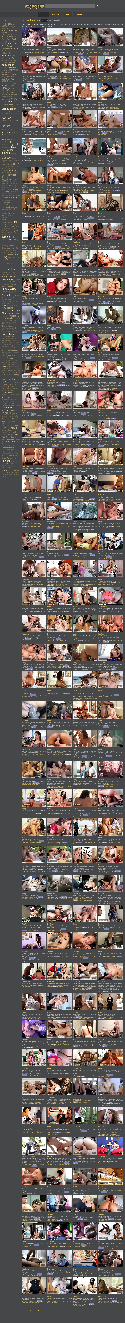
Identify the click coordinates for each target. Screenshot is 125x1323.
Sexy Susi (11, 446)
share (57, 80)
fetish (15, 189)
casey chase (62, 301)
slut (8, 248)
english (38, 959)
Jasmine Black (13, 352)
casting (14, 158)
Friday (13, 346)
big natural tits (6, 147)
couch (118, 582)
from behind (62, 134)
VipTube (4, 111)
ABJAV (4, 28)
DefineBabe (6, 39)
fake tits (16, 185)
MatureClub (6, 72)
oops (69, 813)
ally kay (104, 358)
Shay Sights (10, 450)
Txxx (11, 104)
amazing (27, 813)
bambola (36, 1192)
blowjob (6, 152)
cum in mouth (6, 168)
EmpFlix (4, 44)
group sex (11, 195)
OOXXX (5, 81)
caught (83, 24)
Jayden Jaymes (11, 356)
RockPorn (5, 92)
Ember (11, 342)
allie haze (79, 133)
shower (100, 757)
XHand (11, 113)
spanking (9, 250)
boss (23, 108)
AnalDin (5, 32)
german (15, 193)
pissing (9, 234)
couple (9, 164)
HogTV (11, 58)
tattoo (10, 255)
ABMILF (10, 28)
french (12, 191)
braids (49, 557)
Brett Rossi (5, 316)
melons (10, 222)
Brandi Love (13, 313)
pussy (10, 239)
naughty (4, 228)
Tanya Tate (14, 461)
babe (4, 139)
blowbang (81, 531)
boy (23, 26)
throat (10, 257)
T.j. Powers (9, 459)
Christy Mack (6, 331)
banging (90, 162)
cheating (4, 160)
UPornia (10, 106)
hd (3, 200)
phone (106, 1135)
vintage (4, 262)
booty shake (10, 155)
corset (23, 1302)
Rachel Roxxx (12, 421)
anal (4, 134)
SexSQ (14, 95)
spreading (108, 1076)
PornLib (11, 88)
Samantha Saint (7, 434)
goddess (49, 54)
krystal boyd (105, 584)
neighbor (49, 275)
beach (33, 356)
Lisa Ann (11, 386)
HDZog (4, 58)
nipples (10, 228)
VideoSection (9, 108)
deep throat (10, 175)
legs (15, 211)
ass (13, 135)
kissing (16, 209)
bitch (63, 414)
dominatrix (79, 359)
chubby (10, 160)
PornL (4, 88)
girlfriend (5, 195)
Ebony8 (11, 41)
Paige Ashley (13, 417)
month (52, 20)
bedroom (91, 698)
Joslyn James (11, 364)
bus (78, 24)
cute (3, 175)
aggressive (54, 786)
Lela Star (9, 382)
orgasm (15, 231)
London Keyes (7, 388)
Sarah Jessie (11, 437)
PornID (12, 85)
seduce (92, 842)
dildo (7, 177)
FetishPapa (7, 46)
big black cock (55, 52)
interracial (6, 207)
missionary (6, 224)
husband (11, 205)
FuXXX (14, 48)
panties (13, 232)
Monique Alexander (8, 405)
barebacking (29, 1132)
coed (110, 991)
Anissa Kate (8, 295)
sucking (4, 255)
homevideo (6, 203)
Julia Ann (6, 366)
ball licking (83, 956)
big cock (14, 144)
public (4, 240)
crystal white (57, 165)
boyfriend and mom (37, 26)
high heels (8, 201)
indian (17, 205)
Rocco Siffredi (6, 430)
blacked (100, 24)
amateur (6, 132)
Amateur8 (13, 30)
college (4, 162)
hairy (18, 195)
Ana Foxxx (11, 286)
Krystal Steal (6, 379)
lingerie (4, 215)
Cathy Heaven (13, 324)
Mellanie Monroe (7, 399)
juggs (6, 209)
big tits (14, 147)
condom (117, 526)
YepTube (14, 121)
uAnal (16, 104)
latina (11, 211)
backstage (85, 813)
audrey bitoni (80, 555)
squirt (14, 250)
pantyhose (43, 639)
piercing (4, 234)
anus (106, 162)
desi (44, 727)
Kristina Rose (10, 377)
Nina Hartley (13, 415)
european (5, 183)
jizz (3, 209)
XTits (9, 115)
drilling (31, 499)
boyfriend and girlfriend (47, 24)
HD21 (10, 53)
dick (3, 177)
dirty (38, 898)
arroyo (104, 107)
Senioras (13, 92)
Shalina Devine (8, 448)
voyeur (118, 1135)
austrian (31, 1017)
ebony (12, 181)
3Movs (11, 24)
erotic (30, 1220)
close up (16, 160)
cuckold (12, 166)
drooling (61, 585)
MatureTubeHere (9, 74)
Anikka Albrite (11, 293)
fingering (5, 191)
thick (105, 192)
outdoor (8, 232)
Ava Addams (7, 308)
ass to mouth (58, 444)
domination (86, 871)
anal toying (114, 499)
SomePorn (6, 99)
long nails (90, 1046)
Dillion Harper (6, 340)
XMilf (16, 113)
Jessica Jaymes (13, 360)
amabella (104, 301)
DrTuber (5, 41)
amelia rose (59, 1163)
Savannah (11, 441)
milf (16, 221)
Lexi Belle (16, 382)
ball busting (57, 471)
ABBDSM (5, 26)
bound (42, 525)
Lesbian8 (12, 67)
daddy (67, 24)
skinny (4, 248)
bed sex (85, 107)
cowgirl (16, 164)
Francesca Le (6, 346)
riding (11, 242)
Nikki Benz (13, 413)
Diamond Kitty (12, 338)
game (29, 389)
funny (3, 193)
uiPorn (4, 106)
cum (17, 166)
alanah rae (79, 610)
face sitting (5, 185)
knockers (5, 211)
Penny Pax (6, 419)
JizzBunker (8, 64)
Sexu (4, 97)
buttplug (55, 585)
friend (16, 191)
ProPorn (13, 90)
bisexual (113, 903)
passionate (108, 815)
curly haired (86, 219)
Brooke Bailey (13, 320)
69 (26, 356)
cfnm (32, 108)
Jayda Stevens (7, 354)
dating (43, 52)
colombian (34, 134)
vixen (105, 134)
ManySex (13, 70)
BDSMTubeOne (7, 34)
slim (91, 415)
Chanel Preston (8, 326)
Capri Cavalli (6, 322)
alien (52, 218)
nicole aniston (112, 133)
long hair (11, 215)
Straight (43, 14)
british (17, 155)
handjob (5, 198)
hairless (110, 163)
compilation (10, 162)
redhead (5, 242)
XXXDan (6, 118)
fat (8, 187)
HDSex (5, 55)
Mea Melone (15, 395)
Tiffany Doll (5, 465)
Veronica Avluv (7, 472)
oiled (3, 231)
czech (88, 1102)
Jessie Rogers (6, 362)
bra (36, 1103)
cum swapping (66, 247)
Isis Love (4, 352)
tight (14, 257)
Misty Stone (10, 401)
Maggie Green (9, 390)
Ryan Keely (12, 432)
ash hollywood (80, 385)
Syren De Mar (7, 458)
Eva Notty (16, 344)
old (6, 231)
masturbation (7, 219)
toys (7, 260)
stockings (5, 252)
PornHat (5, 85)
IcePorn (5, 62)
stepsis (73, 24)
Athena (5, 305)
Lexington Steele (8, 384)
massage (5, 217)
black (4, 150)
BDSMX (16, 34)
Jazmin (4, 358)
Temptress (6, 463)
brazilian (59, 78)
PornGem (12, 83)
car (54, 727)
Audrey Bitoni (13, 305)
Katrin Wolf (10, 372)
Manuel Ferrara (9, 392)
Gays (68, 14)
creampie (5, 166)
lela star (43, 216)
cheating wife (91, 24)
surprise (100, 134)
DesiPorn (15, 39)
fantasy (4, 187)
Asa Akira (11, 299)
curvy (16, 172)
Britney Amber (8, 318)
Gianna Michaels (7, 348)
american (14, 132)
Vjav (17, 111)
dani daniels (49, 26)
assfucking (12, 137)
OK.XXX (11, 79)
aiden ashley (105, 1274)
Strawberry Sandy (12, 455)
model (23, 136)
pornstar (6, 236)
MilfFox (13, 77)
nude (14, 228)
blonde (10, 150)
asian (9, 135)
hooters (13, 203)
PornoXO (5, 90)
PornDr (5, 83)
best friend (28, 80)
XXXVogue (6, 120)
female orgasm (57, 219)
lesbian (5, 213)
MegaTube (6, 77)
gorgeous (41, 134)
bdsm (13, 139)
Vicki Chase (13, 474)
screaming (5, 246)
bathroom (89, 724)
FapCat (12, 43)
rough (10, 244)
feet (11, 187)
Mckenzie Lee (6, 395)
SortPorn (15, 99)
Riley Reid (12, 428)
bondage (13, 153)
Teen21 (4, 102)
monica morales (87, 80)
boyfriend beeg (118, 24)
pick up (34, 54)
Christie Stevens (12, 330)
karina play (36, 784)
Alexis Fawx (8, 279)
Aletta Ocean (11, 274)
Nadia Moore (7, 409)
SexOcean (6, 94)
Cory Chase (8, 334)
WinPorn (5, 113)
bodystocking (32, 1301)
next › (37, 1311)
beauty (4, 142)
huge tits (5, 205)
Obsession (5, 417)
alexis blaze (54, 1192)
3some (12, 129)
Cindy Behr (14, 331)
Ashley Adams (6, 301)
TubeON (5, 104)
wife (7, 264)
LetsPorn (5, 70)
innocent (87, 842)
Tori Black (12, 465)
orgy (3, 232)
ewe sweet (40, 160)
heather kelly (82, 446)
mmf (70, 329)
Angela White (9, 288)
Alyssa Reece (6, 284)
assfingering (50, 359)
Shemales (80, 14)
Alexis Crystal (8, 276)
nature (17, 226)
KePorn (4, 67)
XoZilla (4, 115)
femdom (9, 189)
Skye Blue (9, 453)
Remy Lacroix (6, 425)
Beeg (4, 37)
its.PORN (12, 62)
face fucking (13, 183)
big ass (11, 141)
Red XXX (15, 423)
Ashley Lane (9, 303)
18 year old (5, 129)
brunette (6, 157)
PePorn (11, 81)
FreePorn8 (6, 49)
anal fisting (63, 358)
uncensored (13, 260)
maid (27, 26)
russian (15, 244)
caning (116, 1219)
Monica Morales (8, 403)
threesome (108, 24)
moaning (14, 224)
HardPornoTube (8, 51)
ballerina (58, 526)
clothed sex (60, 1103)
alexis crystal (80, 1100)
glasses (29, 54)
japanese (14, 207)
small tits (14, 248)
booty (4, 155)
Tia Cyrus (14, 463)
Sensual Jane (12, 444)
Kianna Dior (9, 374)
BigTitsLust (11, 37)
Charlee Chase (6, 328)
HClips (4, 53)
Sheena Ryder (7, 452)
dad (57, 24)
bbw (8, 139)
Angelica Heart (6, 291)
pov (13, 237)
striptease (13, 252)
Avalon (9, 311)
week (57, 20)
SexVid (9, 97)
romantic (4, 244)
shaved (12, 246)
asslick (53, 754)
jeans (90, 275)
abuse (103, 388)
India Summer (14, 350)
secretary (101, 844)
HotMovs (14, 60)
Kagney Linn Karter (8, 368)
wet (15, 262)
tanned (92, 557)
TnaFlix (12, 101)
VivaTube (11, 111)
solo (3, 250)
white (3, 264)
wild (11, 264)
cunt (12, 173)
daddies (106, 528)
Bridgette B (14, 316)
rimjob (15, 242)
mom (4, 226)
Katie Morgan (11, 370)
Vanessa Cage (13, 470)
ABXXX (5, 30)
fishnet (37, 1302)
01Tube (4, 24)
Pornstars (56, 14)
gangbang (9, 193)
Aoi (7, 297)
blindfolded (50, 415)
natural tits (11, 227)
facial (11, 185)
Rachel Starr (6, 423)
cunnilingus (5, 172)
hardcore (13, 197)
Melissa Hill (8, 397)
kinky (11, 209)
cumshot (13, 170)
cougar (4, 164)
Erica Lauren (8, 344)
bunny (84, 330)
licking (11, 213)
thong (63, 192)
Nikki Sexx (5, 415)
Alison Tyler (11, 282)
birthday (24, 81)
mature (4, 222)
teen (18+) (86, 1018)
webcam (10, 262)
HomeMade (6, 60)
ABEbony (13, 26)
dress (31, 613)
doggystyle (6, 179)
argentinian (34, 1046)
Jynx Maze (14, 366)
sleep (62, 24)
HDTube (13, 56)
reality (16, 240)
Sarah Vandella (8, 439)
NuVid (4, 79)
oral (10, 230)
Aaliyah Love (6, 273)
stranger (38, 871)
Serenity (4, 446)
